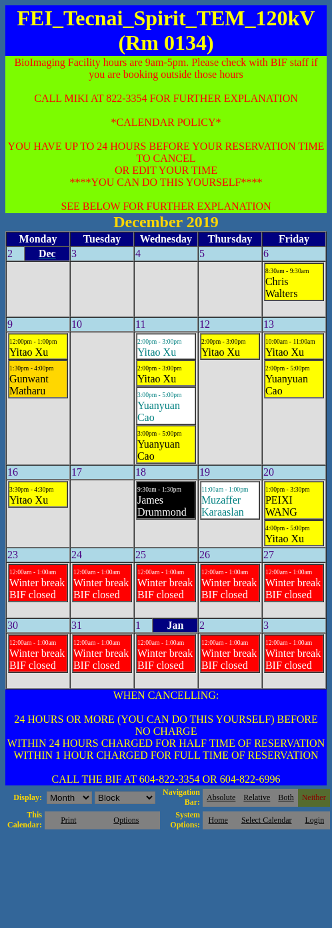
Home (218, 820)
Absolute (221, 797)
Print (68, 820)
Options (126, 820)
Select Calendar (266, 820)
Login (314, 820)
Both (285, 797)
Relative (256, 797)
